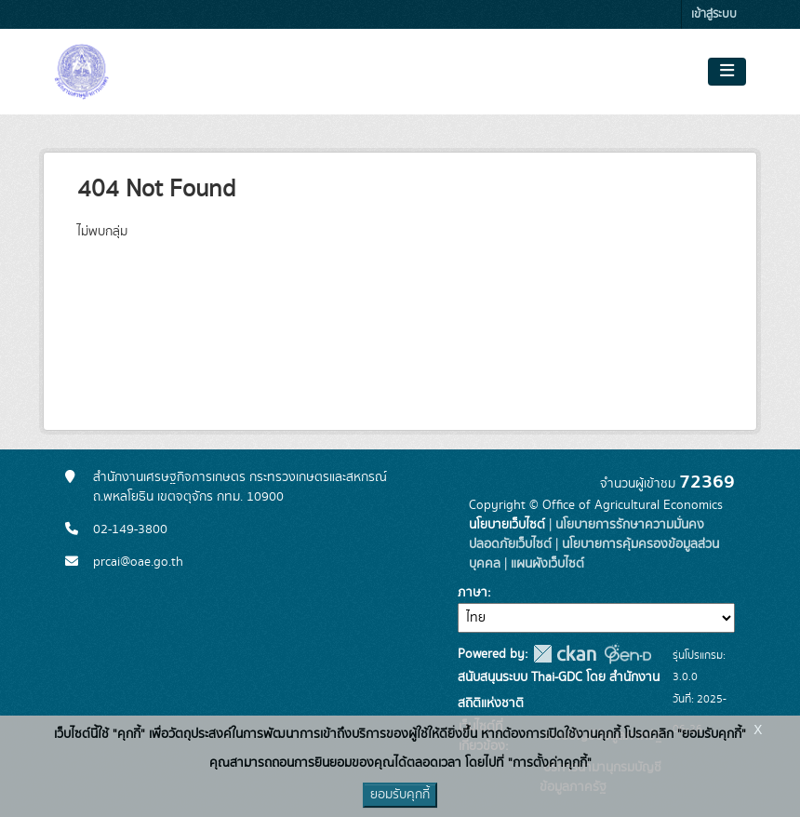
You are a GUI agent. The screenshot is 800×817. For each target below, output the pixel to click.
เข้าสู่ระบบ (714, 14)
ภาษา (472, 592)
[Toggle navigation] (727, 72)
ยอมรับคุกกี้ (400, 794)
